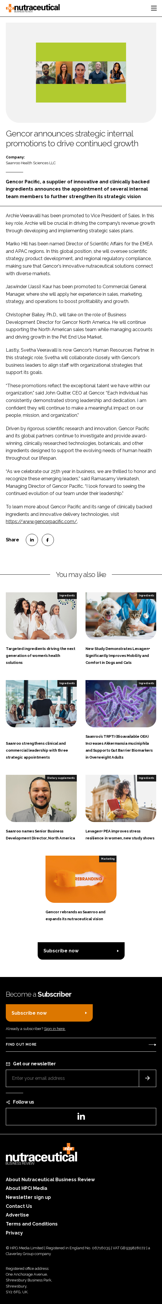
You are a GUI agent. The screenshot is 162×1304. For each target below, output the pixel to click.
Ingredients (67, 595)
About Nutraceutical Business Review (50, 1179)
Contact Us (19, 1206)
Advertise (17, 1215)
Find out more (21, 1044)
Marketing (107, 858)
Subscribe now (61, 951)
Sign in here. (54, 1029)
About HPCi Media (26, 1188)
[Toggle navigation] (154, 8)
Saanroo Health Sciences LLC (31, 163)
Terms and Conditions (32, 1224)
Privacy (14, 1233)
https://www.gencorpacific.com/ (41, 521)
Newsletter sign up (28, 1197)
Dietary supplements (61, 778)
